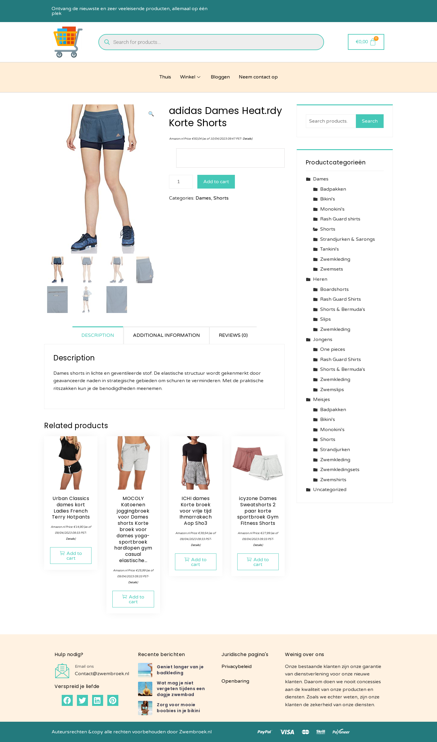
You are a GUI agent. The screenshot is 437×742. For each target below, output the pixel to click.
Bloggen (220, 77)
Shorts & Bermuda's (342, 309)
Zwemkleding (335, 259)
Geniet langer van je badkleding (180, 670)
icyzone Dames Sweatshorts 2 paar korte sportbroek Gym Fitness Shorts (258, 511)
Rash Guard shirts (340, 219)
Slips (325, 319)
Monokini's (332, 209)
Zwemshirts (333, 480)
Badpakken (333, 189)
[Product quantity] (181, 182)
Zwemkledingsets (339, 470)
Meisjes (321, 399)
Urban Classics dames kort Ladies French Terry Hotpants (71, 507)
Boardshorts (334, 289)
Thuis (165, 77)
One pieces (332, 349)
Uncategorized (329, 490)
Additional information (166, 335)
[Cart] (366, 42)
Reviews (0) (233, 335)
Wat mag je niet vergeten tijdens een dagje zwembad (181, 689)
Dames (203, 198)
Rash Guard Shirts (340, 299)
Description (97, 335)
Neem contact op (258, 77)
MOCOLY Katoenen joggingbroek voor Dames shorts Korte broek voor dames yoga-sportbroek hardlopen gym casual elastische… (133, 529)
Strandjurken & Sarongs (347, 239)
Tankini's (329, 249)
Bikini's (327, 199)
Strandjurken (335, 450)
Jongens (322, 340)
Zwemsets (331, 269)
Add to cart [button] (74, 555)
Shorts (221, 198)
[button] (151, 114)
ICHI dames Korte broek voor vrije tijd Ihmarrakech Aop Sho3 (195, 511)
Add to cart (216, 182)
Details (247, 139)
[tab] (98, 335)
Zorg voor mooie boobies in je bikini (178, 708)
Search (370, 121)
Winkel (191, 77)
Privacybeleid (236, 667)
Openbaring (235, 681)
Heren (320, 279)
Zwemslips (332, 390)
